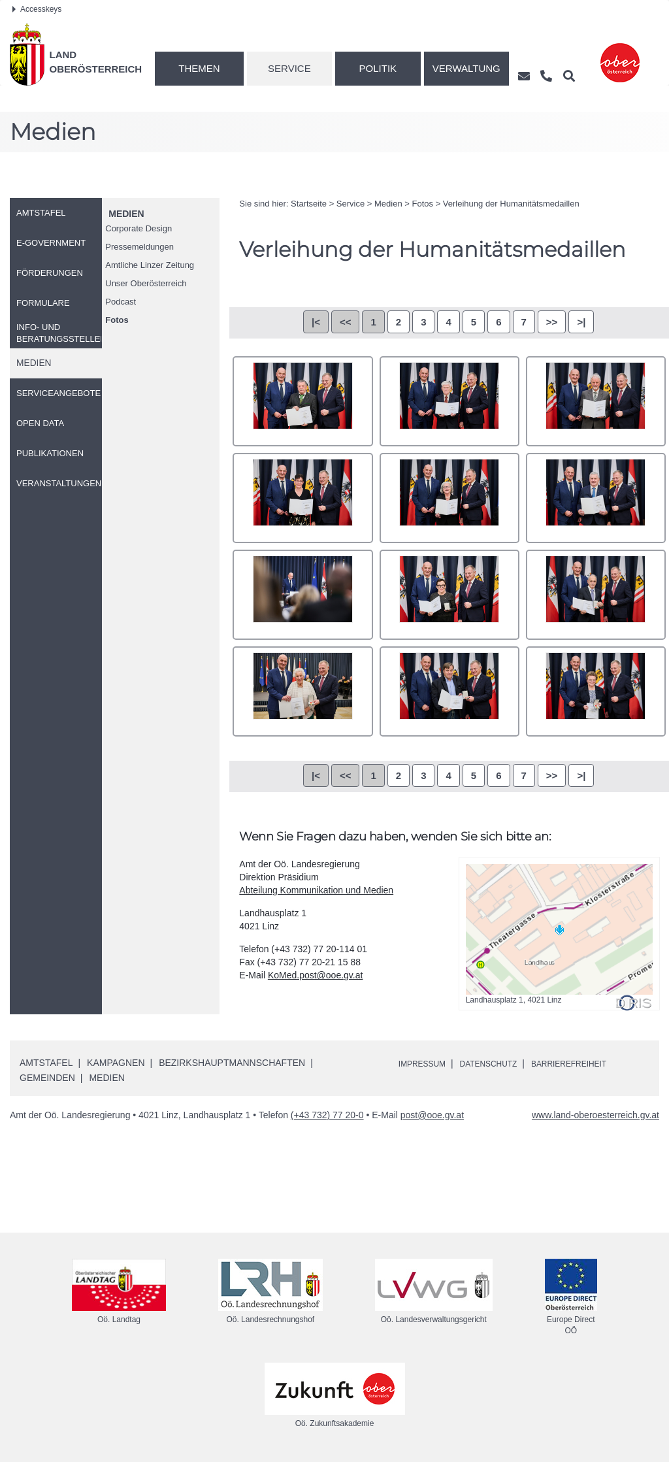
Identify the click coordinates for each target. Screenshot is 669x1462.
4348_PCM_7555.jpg (596, 691)
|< (316, 321)
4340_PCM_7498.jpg (302, 498)
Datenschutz (501, 1063)
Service (289, 68)
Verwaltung (466, 68)
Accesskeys (36, 9)
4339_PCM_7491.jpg (596, 401)
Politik (378, 68)
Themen (199, 68)
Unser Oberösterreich (145, 283)
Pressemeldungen (139, 247)
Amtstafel (46, 1062)
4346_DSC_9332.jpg (302, 691)
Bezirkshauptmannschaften (232, 1062)
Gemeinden (47, 1077)
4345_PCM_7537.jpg (596, 595)
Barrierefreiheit (593, 1063)
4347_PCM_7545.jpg (449, 691)
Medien (126, 213)
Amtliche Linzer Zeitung (149, 265)
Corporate (138, 228)
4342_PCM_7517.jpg (596, 498)
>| (581, 321)
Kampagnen (115, 1062)
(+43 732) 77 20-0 (327, 1115)
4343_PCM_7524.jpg (302, 595)
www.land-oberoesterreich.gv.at (595, 1115)
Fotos (116, 320)
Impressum (426, 1063)
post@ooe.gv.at (432, 1115)
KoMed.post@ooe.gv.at (315, 975)
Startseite (309, 203)
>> (552, 321)
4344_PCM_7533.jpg (449, 595)
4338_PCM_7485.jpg (449, 401)
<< (345, 321)
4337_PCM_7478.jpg (302, 401)
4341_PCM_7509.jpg (449, 498)
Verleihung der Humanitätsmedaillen (511, 203)
